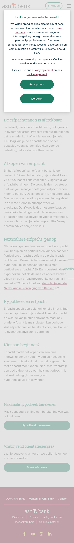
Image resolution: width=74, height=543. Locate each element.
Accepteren (37, 84)
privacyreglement (42, 70)
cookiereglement (37, 74)
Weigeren (37, 98)
